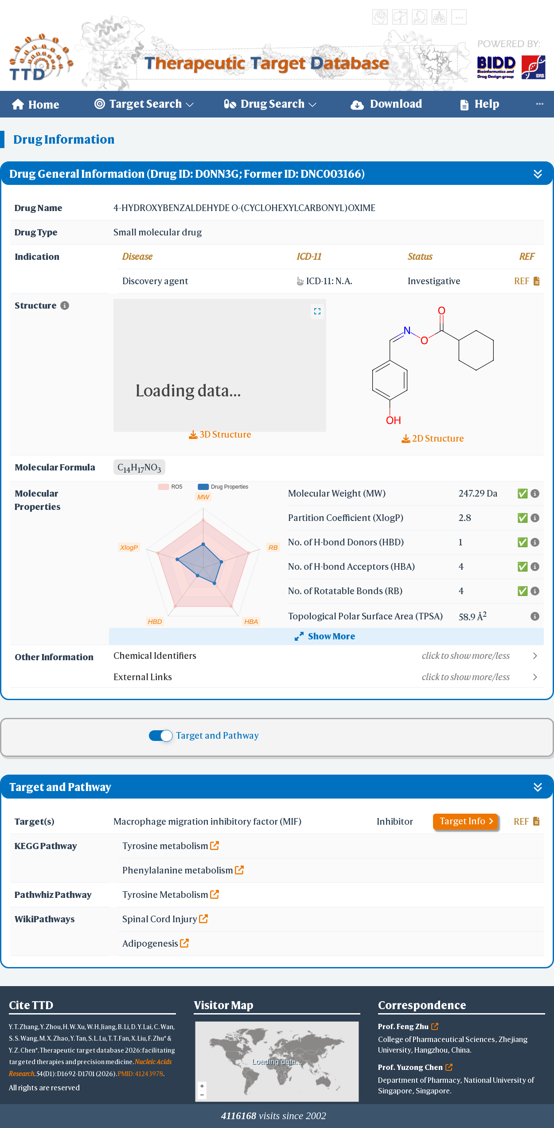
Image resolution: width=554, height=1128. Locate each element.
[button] (328, 655)
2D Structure (433, 438)
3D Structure (220, 434)
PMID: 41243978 (140, 1073)
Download (386, 104)
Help (479, 104)
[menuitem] (35, 104)
